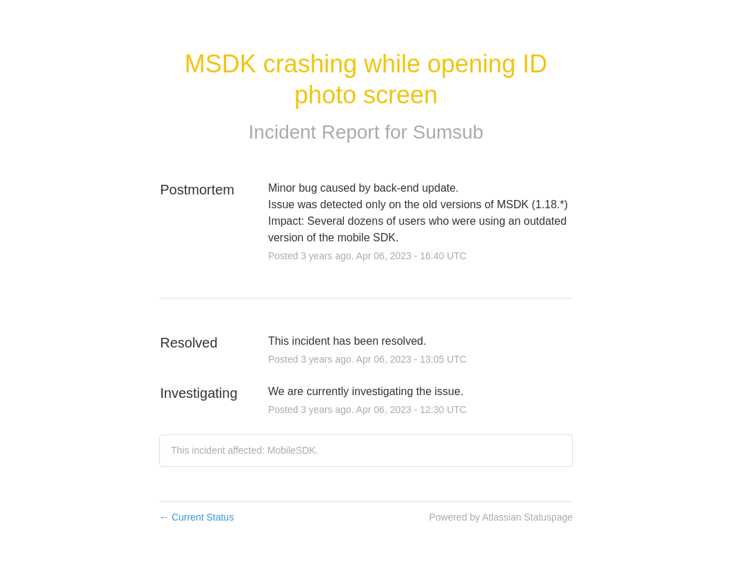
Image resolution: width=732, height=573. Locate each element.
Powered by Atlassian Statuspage (501, 517)
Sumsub (448, 132)
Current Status (196, 517)
